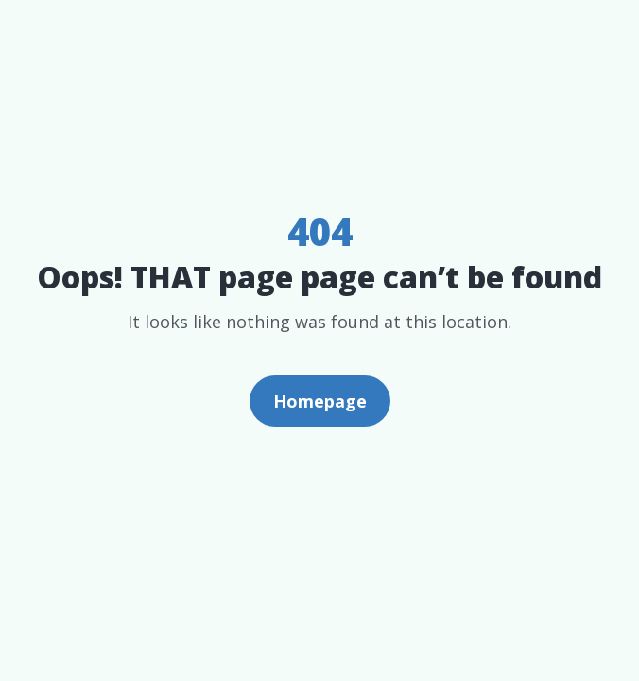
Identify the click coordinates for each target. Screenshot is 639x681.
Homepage (320, 401)
